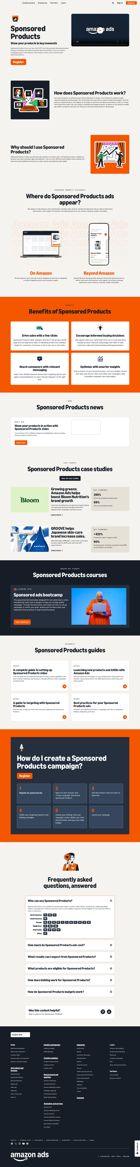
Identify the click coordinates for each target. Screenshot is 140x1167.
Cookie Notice (66, 1140)
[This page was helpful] (109, 1012)
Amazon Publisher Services (52, 1117)
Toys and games (82, 1088)
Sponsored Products (17, 1077)
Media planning (48, 1051)
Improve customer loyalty (19, 1061)
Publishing (80, 1081)
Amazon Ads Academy (117, 1048)
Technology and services (53, 1103)
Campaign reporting (50, 1090)
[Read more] (21, 442)
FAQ (111, 1061)
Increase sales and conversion (20, 1058)
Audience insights (49, 1048)
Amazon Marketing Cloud (51, 1110)
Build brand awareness (18, 1048)
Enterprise (42, 3)
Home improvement (83, 1078)
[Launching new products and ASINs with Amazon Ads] (100, 675)
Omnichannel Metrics (50, 1094)
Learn (63, 3)
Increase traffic (15, 1055)
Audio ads (14, 1090)
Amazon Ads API (49, 1114)
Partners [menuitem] (113, 1071)
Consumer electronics (83, 1055)
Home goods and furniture (85, 1075)
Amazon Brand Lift (49, 1084)
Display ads (14, 1084)
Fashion (79, 1061)
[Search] (113, 3)
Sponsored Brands (16, 1080)
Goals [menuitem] (13, 1045)
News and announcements (118, 1065)
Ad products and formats (17, 1069)
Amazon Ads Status (80, 1140)
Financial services (82, 1065)
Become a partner (115, 1078)
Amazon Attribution (50, 1080)
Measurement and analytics (51, 1075)
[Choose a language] (20, 1034)
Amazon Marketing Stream (52, 1087)
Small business (28, 3)
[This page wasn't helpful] (103, 1012)
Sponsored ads (15, 1074)
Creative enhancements (51, 1061)
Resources (113, 1055)
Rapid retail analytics (50, 1097)
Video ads (14, 1087)
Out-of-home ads (16, 1094)
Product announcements (117, 1051)
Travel (79, 1091)
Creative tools (48, 1068)
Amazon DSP (48, 1107)
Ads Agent (47, 1127)
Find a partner (114, 1075)
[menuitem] (20, 1086)
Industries (81, 1045)
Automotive (80, 1048)
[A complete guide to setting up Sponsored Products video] (40, 675)
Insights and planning (52, 1045)
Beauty (79, 1051)
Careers (92, 1140)
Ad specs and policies (116, 1058)
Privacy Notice (38, 1140)
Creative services (49, 1065)
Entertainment (81, 1058)
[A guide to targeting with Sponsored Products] (40, 707)
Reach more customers (18, 1051)
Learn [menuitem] (112, 1045)
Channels (80, 1098)
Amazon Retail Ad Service (52, 1120)
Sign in (120, 3)
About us (13, 1140)
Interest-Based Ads (52, 1140)
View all (13, 1097)
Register (131, 3)
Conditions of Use (25, 1140)
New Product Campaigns (51, 1123)
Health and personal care (84, 1071)
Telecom (79, 1085)
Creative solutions (51, 1058)
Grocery (79, 1068)
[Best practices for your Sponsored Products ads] (100, 707)
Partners (54, 3)
